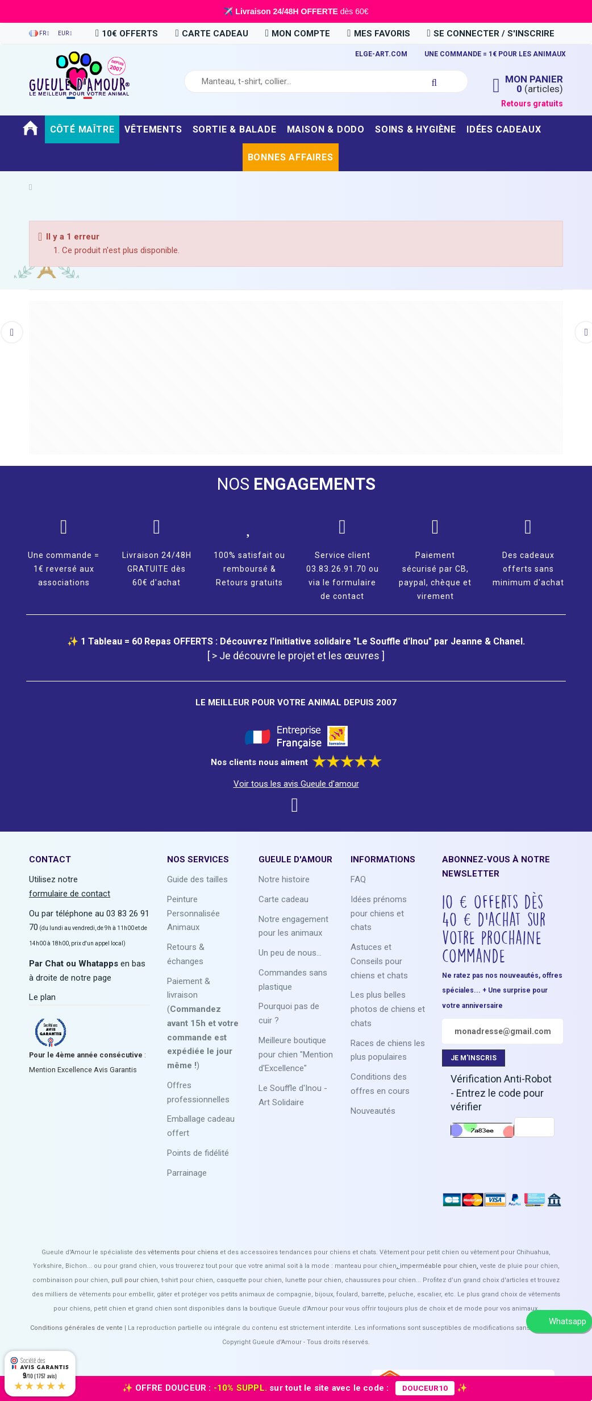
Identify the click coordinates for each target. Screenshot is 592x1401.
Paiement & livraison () (203, 1023)
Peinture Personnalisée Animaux (193, 913)
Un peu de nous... (290, 953)
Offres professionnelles (198, 1092)
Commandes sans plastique (293, 980)
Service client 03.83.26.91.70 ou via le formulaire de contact (342, 575)
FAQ (358, 879)
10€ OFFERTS (126, 33)
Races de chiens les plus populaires (388, 1050)
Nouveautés (373, 1111)
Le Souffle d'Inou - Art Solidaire (293, 1095)
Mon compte (297, 33)
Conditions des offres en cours (380, 1084)
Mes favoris (378, 33)
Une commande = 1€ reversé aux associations (63, 569)
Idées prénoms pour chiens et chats (379, 913)
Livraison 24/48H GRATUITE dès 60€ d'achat (156, 569)
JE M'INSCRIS (474, 1058)
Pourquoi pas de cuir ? (289, 1013)
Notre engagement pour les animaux (293, 926)
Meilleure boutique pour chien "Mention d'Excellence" (296, 1054)
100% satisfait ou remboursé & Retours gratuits (249, 569)
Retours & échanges (186, 954)
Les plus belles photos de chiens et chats (388, 1009)
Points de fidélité (198, 1153)
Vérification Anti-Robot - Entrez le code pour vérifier (501, 1093)
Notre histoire (284, 879)
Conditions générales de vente (76, 1328)
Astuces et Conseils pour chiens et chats (379, 961)
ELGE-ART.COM (381, 54)
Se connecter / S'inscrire (491, 33)
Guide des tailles (197, 879)
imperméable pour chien (438, 1266)
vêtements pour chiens (183, 1252)
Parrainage (187, 1173)
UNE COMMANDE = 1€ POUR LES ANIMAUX (495, 54)
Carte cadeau (283, 899)
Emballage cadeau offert (201, 1126)
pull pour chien (134, 1280)
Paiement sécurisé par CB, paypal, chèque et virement (435, 575)
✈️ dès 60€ (295, 11)
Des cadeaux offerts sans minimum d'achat (528, 569)
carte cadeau (211, 33)
